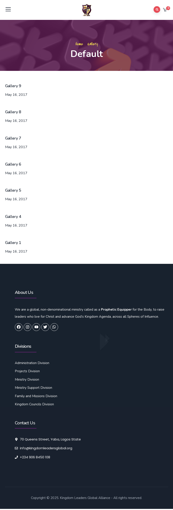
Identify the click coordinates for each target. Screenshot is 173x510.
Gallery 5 (13, 190)
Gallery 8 (13, 112)
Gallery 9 (13, 86)
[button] (165, 10)
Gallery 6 (13, 164)
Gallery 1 (13, 242)
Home (79, 44)
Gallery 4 (13, 216)
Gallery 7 (13, 138)
